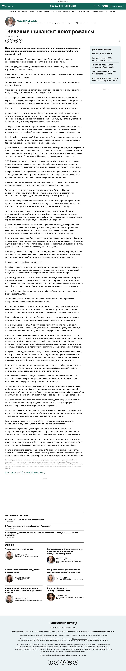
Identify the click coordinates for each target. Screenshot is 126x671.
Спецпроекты (76, 12)
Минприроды (38, 472)
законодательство (13, 472)
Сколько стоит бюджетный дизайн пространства (22, 570)
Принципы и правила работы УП (102, 631)
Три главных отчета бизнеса (19, 549)
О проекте (29, 631)
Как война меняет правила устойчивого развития (104, 72)
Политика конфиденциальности (47, 631)
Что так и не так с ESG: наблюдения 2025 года (102, 59)
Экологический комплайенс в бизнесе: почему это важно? (105, 79)
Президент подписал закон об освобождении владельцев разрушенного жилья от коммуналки (41, 534)
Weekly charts (111, 12)
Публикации (22, 12)
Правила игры (56, 12)
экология (26, 472)
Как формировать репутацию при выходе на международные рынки (64, 570)
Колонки (32, 12)
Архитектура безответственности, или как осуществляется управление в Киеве (23, 590)
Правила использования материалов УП (75, 631)
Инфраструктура (43, 12)
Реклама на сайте (18, 631)
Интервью (87, 12)
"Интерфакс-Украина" (79, 639)
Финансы (66, 12)
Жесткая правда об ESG (102, 53)
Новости (13, 12)
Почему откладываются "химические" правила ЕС (103, 66)
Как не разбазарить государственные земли (24, 519)
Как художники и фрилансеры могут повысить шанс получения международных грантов (65, 551)
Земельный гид (98, 12)
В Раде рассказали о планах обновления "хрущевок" (28, 526)
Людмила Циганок (27, 21)
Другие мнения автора (101, 50)
